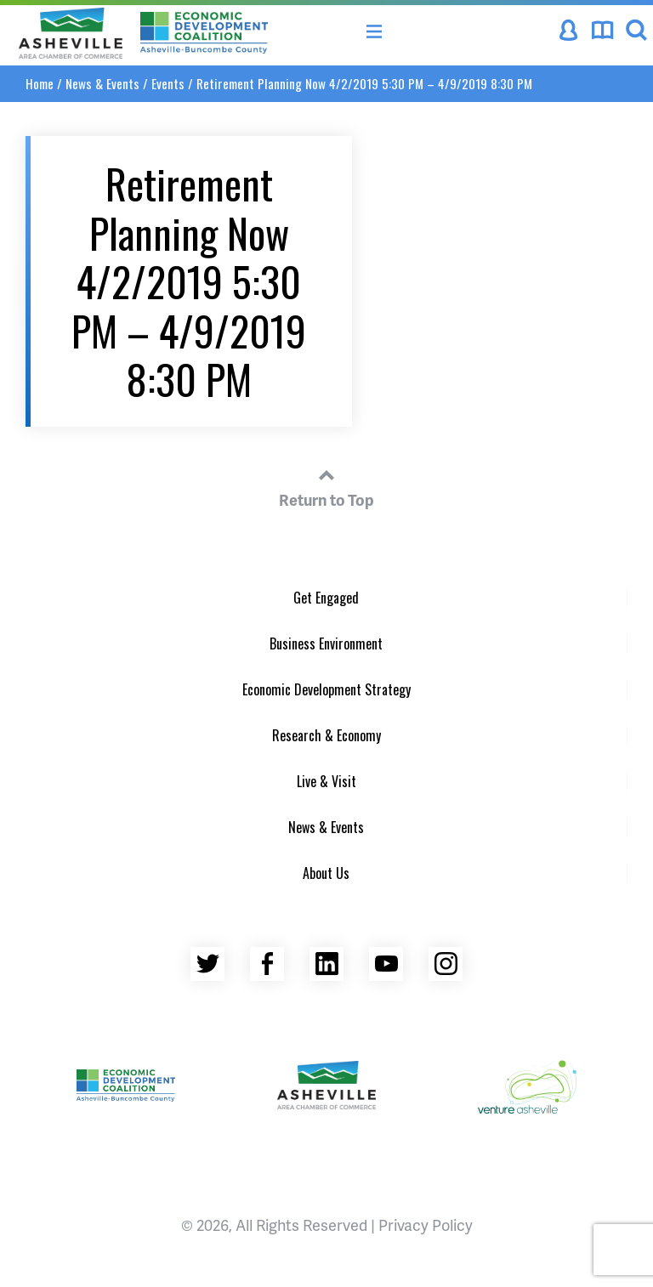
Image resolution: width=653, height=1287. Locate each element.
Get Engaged (326, 597)
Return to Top (326, 485)
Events (168, 83)
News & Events (102, 83)
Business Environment (326, 643)
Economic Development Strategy (326, 689)
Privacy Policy (425, 1224)
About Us (326, 873)
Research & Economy (326, 735)
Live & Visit (326, 781)
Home (40, 83)
